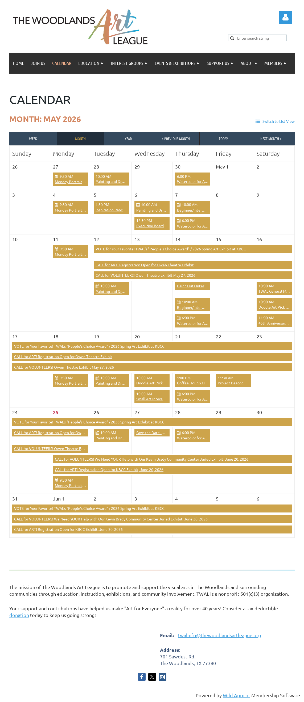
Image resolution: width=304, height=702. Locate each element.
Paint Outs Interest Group (198, 285)
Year (128, 138)
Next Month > (270, 138)
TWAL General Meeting (277, 291)
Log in (285, 17)
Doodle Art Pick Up (274, 307)
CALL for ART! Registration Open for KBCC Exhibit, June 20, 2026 (109, 469)
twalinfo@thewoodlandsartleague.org (219, 635)
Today (223, 138)
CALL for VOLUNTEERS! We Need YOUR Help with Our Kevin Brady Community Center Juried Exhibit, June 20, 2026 (151, 459)
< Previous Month (176, 138)
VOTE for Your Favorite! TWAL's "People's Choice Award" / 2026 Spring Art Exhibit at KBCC (171, 248)
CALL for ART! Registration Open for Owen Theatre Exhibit (145, 264)
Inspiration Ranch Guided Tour (121, 209)
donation (19, 615)
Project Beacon (231, 382)
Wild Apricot (236, 695)
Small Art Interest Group (156, 398)
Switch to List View (278, 121)
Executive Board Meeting (157, 225)
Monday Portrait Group (74, 181)
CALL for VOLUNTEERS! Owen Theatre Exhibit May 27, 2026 (145, 275)
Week (33, 138)
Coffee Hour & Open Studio (200, 382)
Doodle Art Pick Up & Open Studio (164, 382)
